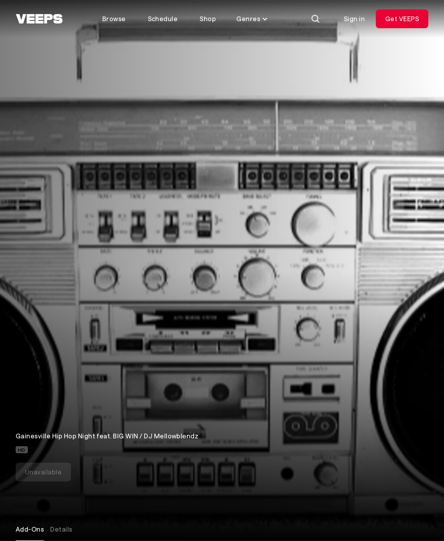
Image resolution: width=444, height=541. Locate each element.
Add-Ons (30, 529)
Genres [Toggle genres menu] (252, 18)
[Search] (315, 18)
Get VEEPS (402, 18)
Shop (207, 18)
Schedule (163, 18)
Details (61, 529)
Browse (114, 18)
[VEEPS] (39, 19)
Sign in (354, 18)
